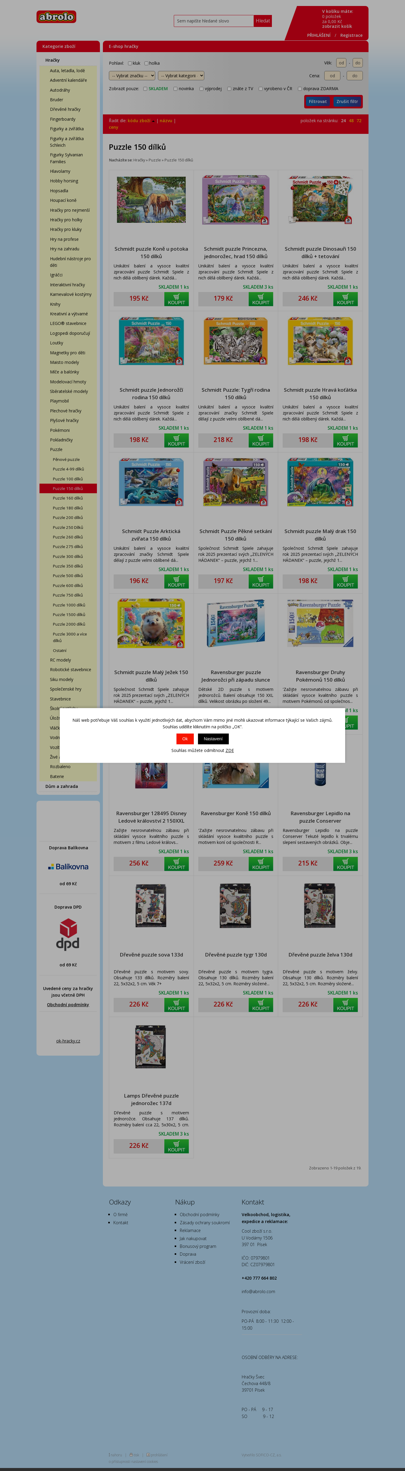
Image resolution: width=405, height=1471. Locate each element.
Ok (185, 738)
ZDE (230, 750)
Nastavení (213, 738)
